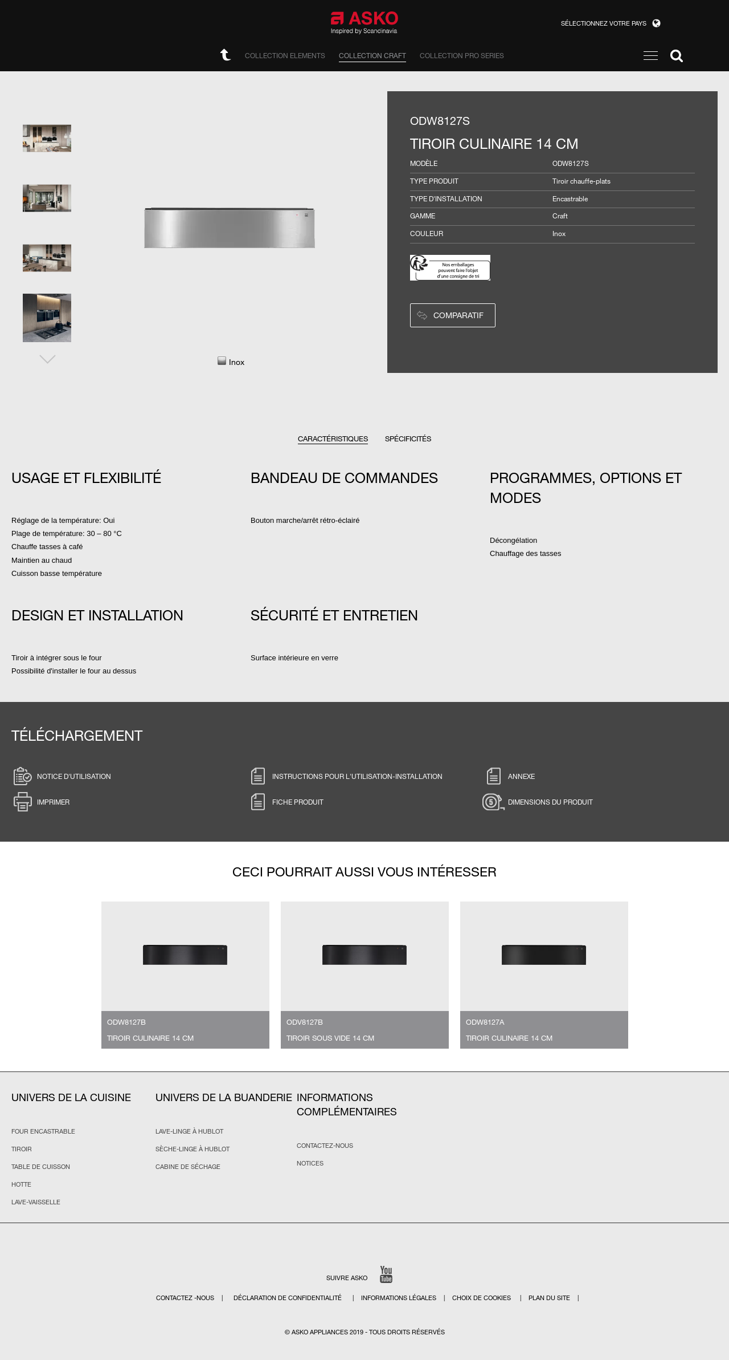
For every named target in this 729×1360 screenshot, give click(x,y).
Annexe (508, 776)
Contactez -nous (186, 1298)
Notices (310, 1163)
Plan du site (549, 1298)
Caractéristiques (333, 438)
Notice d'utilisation (61, 776)
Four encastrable (43, 1131)
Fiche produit (285, 801)
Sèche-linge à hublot (192, 1149)
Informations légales (399, 1298)
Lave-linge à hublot (189, 1131)
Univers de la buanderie (223, 1097)
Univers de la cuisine (71, 1097)
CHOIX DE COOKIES (482, 1298)
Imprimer (40, 801)
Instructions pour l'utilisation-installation (345, 776)
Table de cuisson (40, 1167)
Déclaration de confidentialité (288, 1298)
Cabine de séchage (187, 1167)
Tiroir (21, 1149)
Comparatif (458, 315)
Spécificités (408, 438)
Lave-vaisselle (35, 1202)
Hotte (21, 1184)
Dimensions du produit (537, 801)
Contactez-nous (325, 1146)
